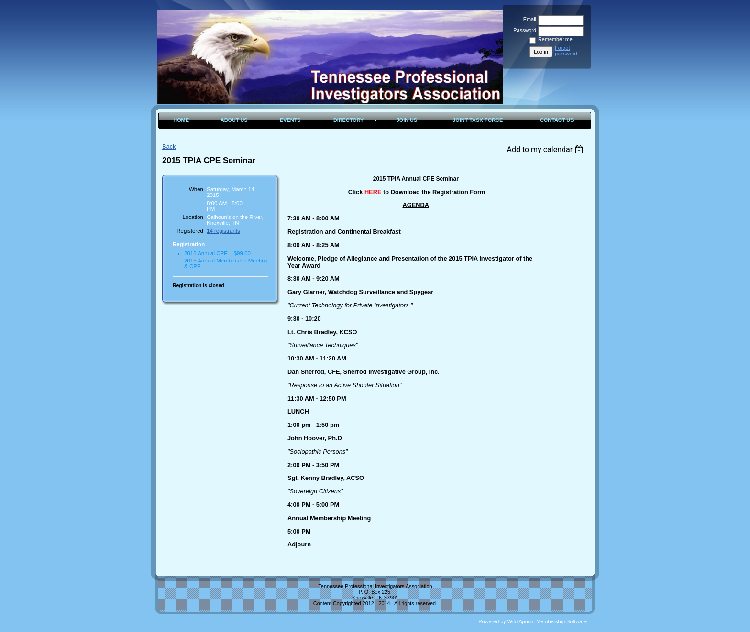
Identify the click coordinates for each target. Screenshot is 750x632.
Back (169, 146)
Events (290, 120)
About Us (234, 120)
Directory (348, 120)
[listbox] (546, 149)
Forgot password (566, 50)
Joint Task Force (477, 120)
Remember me (555, 39)
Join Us (407, 120)
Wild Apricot (521, 621)
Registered (189, 231)
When (196, 189)
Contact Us (557, 120)
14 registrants (223, 231)
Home (181, 120)
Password (523, 30)
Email (528, 19)
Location (192, 217)
